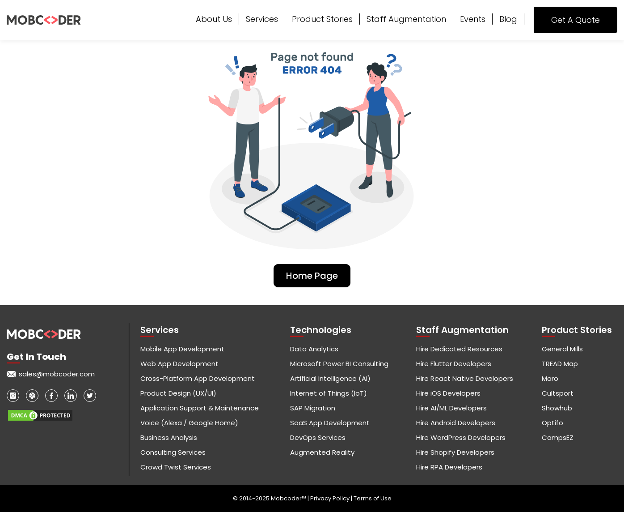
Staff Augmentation (406, 19)
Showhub (557, 408)
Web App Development (179, 363)
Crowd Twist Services (175, 467)
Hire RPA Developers (449, 467)
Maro (550, 378)
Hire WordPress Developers (461, 437)
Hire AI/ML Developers (451, 408)
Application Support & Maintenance (199, 408)
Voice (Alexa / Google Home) (189, 422)
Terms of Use (373, 498)
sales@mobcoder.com (57, 374)
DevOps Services (318, 437)
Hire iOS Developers (448, 393)
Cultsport (557, 393)
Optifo (552, 422)
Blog (508, 19)
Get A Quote (575, 20)
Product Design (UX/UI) (178, 393)
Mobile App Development (182, 349)
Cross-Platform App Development (197, 378)
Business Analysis (168, 437)
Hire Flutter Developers (453, 363)
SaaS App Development (330, 422)
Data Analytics (314, 349)
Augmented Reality (322, 452)
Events (472, 19)
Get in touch (36, 356)
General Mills (562, 349)
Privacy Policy (330, 498)
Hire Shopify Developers (455, 452)
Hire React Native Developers (464, 378)
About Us (214, 19)
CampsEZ (557, 437)
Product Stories (322, 19)
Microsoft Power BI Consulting (339, 363)
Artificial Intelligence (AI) (330, 378)
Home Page (312, 275)
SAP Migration (312, 408)
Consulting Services (173, 452)
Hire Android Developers (455, 422)
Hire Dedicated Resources (459, 349)
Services (262, 19)
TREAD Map (560, 363)
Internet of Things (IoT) (328, 393)
